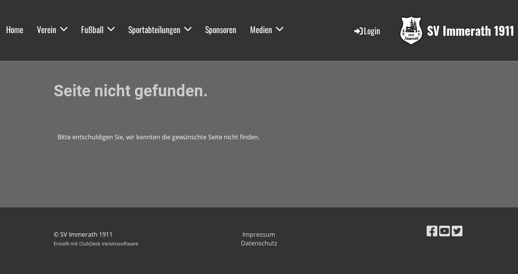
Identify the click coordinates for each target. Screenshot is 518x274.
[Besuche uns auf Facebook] (432, 231)
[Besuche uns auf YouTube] (444, 231)
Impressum (258, 234)
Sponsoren (220, 29)
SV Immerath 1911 (470, 30)
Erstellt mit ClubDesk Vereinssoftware (96, 243)
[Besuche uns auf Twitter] (457, 231)
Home (14, 29)
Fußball (98, 29)
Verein (52, 29)
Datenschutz (259, 243)
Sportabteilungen (159, 29)
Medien (266, 29)
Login (366, 30)
